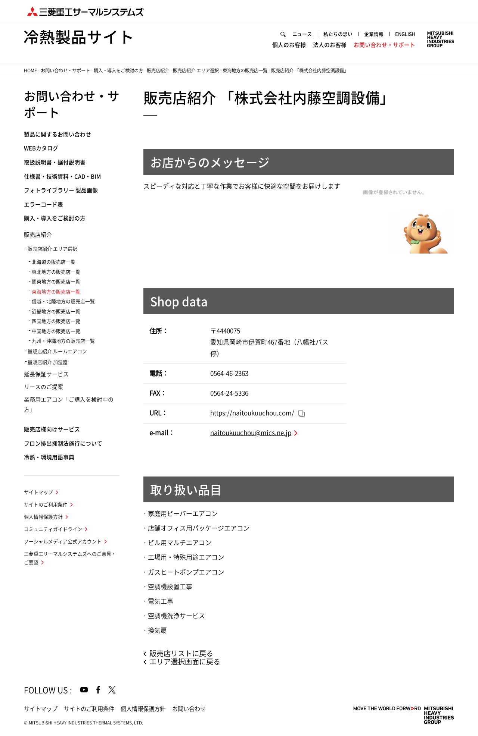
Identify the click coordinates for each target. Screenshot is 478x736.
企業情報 (374, 34)
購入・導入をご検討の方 (118, 70)
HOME (30, 70)
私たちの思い (338, 34)
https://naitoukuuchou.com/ (252, 413)
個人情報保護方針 (43, 517)
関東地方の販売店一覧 (56, 281)
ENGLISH (405, 34)
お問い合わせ (189, 709)
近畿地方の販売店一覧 (56, 311)
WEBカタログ (41, 148)
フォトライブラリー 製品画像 (61, 190)
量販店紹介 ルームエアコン (57, 351)
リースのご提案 (43, 387)
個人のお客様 (289, 45)
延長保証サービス (46, 374)
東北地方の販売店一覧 (56, 272)
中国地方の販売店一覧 (56, 331)
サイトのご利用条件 (46, 504)
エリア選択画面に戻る (184, 661)
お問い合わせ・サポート (384, 45)
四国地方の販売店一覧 (56, 321)
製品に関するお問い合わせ (57, 134)
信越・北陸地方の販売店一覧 (63, 301)
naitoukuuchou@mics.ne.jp (250, 433)
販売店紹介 (158, 70)
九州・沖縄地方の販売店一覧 (63, 341)
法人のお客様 (330, 45)
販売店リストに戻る (181, 653)
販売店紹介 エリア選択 (196, 70)
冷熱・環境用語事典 (49, 457)
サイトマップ (38, 492)
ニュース (302, 34)
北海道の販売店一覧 (53, 262)
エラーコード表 (43, 204)
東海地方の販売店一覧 (245, 70)
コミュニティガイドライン (53, 529)
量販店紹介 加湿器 (48, 362)
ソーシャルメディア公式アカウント (63, 541)
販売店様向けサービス (52, 429)
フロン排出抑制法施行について (63, 443)
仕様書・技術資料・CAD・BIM (62, 176)
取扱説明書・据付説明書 (55, 162)
